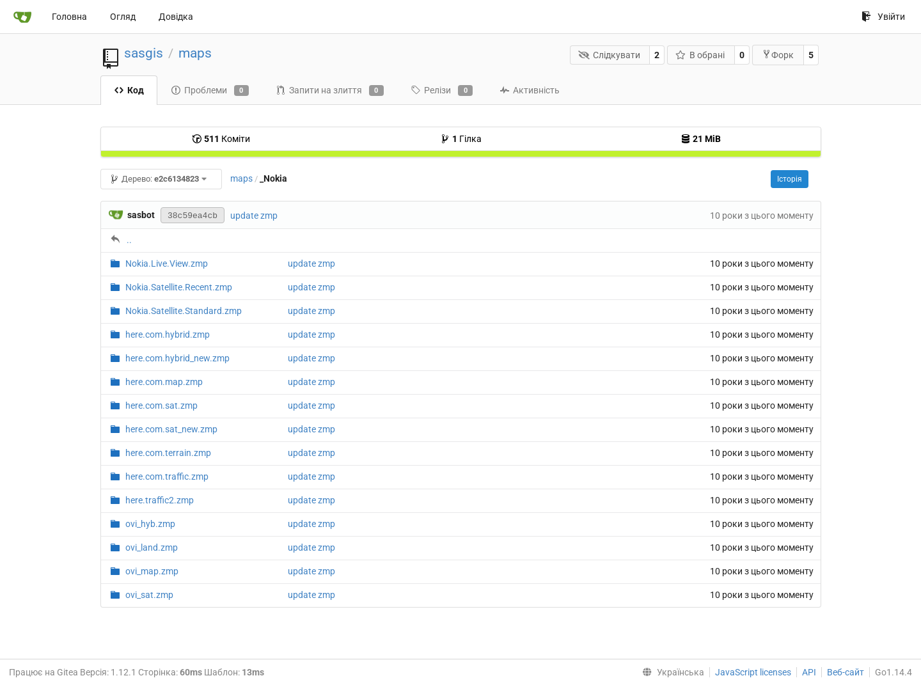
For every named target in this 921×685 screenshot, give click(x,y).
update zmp (254, 215)
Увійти (883, 17)
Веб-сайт (845, 672)
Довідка (176, 17)
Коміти (221, 139)
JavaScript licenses (753, 672)
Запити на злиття (330, 91)
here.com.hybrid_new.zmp (177, 358)
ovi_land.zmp (151, 547)
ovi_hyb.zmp (150, 524)
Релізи (442, 91)
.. (129, 240)
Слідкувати (609, 55)
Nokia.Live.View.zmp (166, 263)
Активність (530, 90)
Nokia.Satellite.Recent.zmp (178, 287)
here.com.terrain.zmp (168, 453)
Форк (778, 54)
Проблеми (210, 91)
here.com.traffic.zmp (167, 476)
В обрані (700, 55)
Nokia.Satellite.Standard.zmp (183, 311)
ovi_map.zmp (151, 571)
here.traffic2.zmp (159, 500)
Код (129, 90)
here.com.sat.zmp (161, 405)
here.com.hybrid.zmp (167, 334)
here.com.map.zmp (164, 382)
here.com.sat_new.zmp (171, 429)
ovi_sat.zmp (149, 595)
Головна (69, 17)
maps (195, 53)
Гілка (461, 139)
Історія (789, 179)
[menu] (670, 672)
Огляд (123, 17)
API (809, 672)
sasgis (143, 53)
